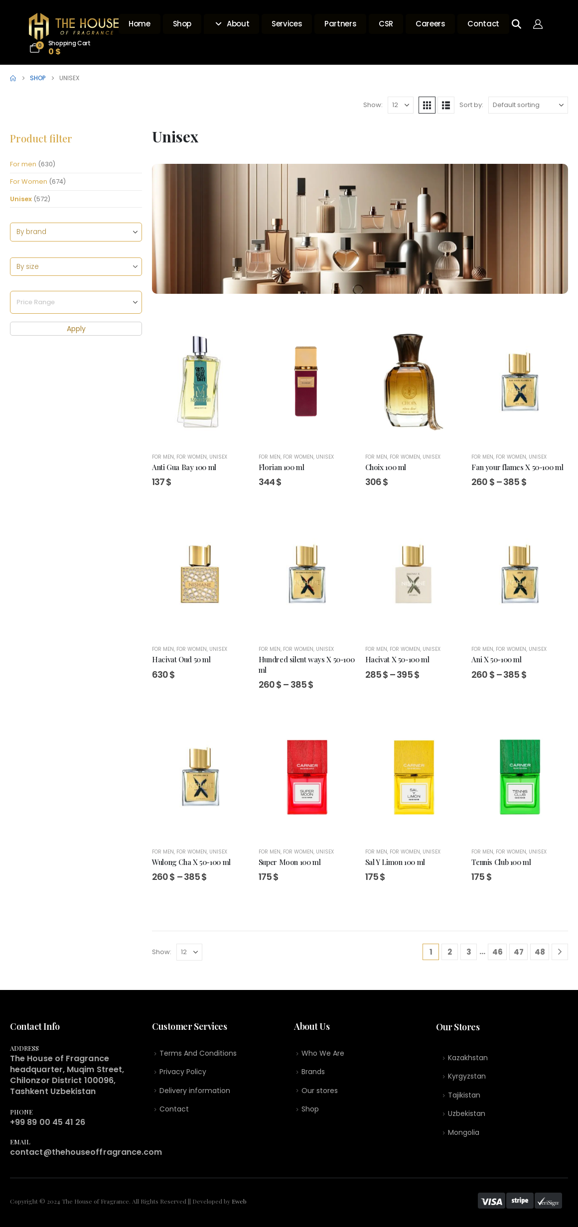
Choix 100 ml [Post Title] (386, 467)
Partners (340, 23)
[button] (427, 105)
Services (287, 23)
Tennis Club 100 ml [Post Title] (501, 862)
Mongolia (463, 1135)
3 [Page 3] (468, 952)
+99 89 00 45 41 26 (47, 1122)
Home (139, 23)
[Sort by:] (528, 105)
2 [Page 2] (449, 952)
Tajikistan (464, 1097)
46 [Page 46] (497, 952)
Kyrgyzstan (467, 1078)
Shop (182, 23)
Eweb (239, 1201)
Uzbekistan (466, 1116)
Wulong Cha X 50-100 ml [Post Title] (191, 862)
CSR (386, 23)
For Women (28, 181)
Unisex (21, 199)
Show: (373, 105)
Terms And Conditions (198, 1054)
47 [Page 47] (519, 952)
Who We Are (322, 1054)
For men (23, 164)
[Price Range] (76, 302)
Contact (483, 23)
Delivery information (194, 1092)
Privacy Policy (182, 1073)
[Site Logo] (74, 26)
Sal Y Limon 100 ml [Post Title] (395, 862)
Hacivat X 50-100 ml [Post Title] (397, 659)
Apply (76, 329)
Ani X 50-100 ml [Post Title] (496, 659)
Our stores (319, 1092)
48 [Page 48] (540, 952)
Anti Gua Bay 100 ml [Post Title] (184, 467)
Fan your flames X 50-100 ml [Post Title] (517, 467)
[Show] (401, 105)
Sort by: (471, 105)
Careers (430, 23)
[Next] (560, 952)
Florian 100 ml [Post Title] (281, 467)
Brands (313, 1073)
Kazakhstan (468, 1059)
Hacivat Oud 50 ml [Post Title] (181, 659)
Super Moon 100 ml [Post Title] (290, 862)
